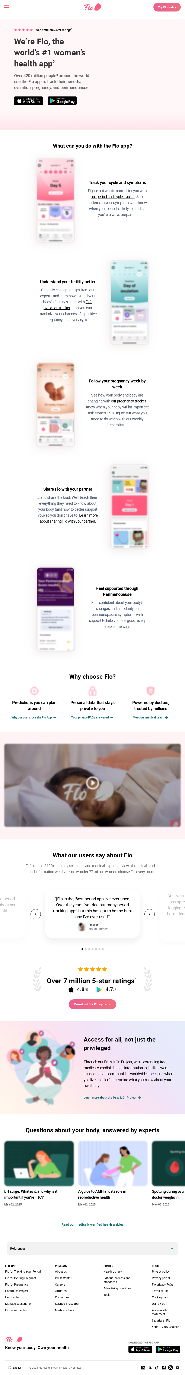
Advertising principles (117, 1291)
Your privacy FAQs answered (90, 717)
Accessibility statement (160, 1314)
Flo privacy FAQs (162, 1287)
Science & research (67, 1306)
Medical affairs (64, 1312)
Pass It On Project (16, 1293)
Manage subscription (18, 1306)
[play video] (92, 783)
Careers (60, 1287)
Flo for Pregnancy (16, 1287)
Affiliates (60, 1293)
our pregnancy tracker (128, 401)
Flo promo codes (16, 1312)
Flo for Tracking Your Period (23, 1274)
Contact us (62, 1299)
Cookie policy (160, 1299)
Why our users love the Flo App (32, 717)
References (17, 1251)
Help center (12, 1299)
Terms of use (160, 1293)
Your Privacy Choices (165, 1329)
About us (61, 1274)
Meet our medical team (148, 717)
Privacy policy (161, 1274)
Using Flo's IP (160, 1306)
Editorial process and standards (117, 1282)
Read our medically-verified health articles (92, 1226)
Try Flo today (162, 9)
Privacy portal (161, 1280)
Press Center (63, 1280)
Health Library (112, 1274)
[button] (82, 949)
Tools (106, 1297)
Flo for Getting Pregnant (20, 1280)
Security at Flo (161, 1323)
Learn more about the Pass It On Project (112, 1100)
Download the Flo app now (93, 1005)
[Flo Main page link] (92, 9)
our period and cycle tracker (112, 196)
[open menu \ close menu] (9, 9)
